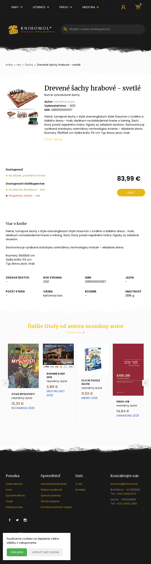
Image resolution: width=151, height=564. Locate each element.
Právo (63, 7)
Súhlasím (17, 552)
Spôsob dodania (51, 495)
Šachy (29, 65)
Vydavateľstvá (14, 484)
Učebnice (39, 7)
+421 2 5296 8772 (126, 493)
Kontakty (81, 489)
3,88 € (52, 386)
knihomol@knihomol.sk (124, 484)
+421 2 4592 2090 (126, 503)
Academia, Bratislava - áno (27, 190)
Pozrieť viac (74, 332)
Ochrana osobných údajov (56, 507)
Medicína (88, 7)
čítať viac (51, 139)
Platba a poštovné (51, 489)
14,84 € (122, 411)
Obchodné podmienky (54, 484)
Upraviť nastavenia (45, 552)
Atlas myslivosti (23, 394)
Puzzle (9, 501)
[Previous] (6, 383)
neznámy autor (64, 102)
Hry (19, 65)
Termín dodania (50, 501)
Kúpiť (131, 193)
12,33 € (18, 403)
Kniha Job (122, 401)
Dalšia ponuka (14, 507)
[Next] (145, 383)
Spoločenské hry (15, 495)
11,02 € (87, 393)
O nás (79, 484)
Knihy (15, 7)
